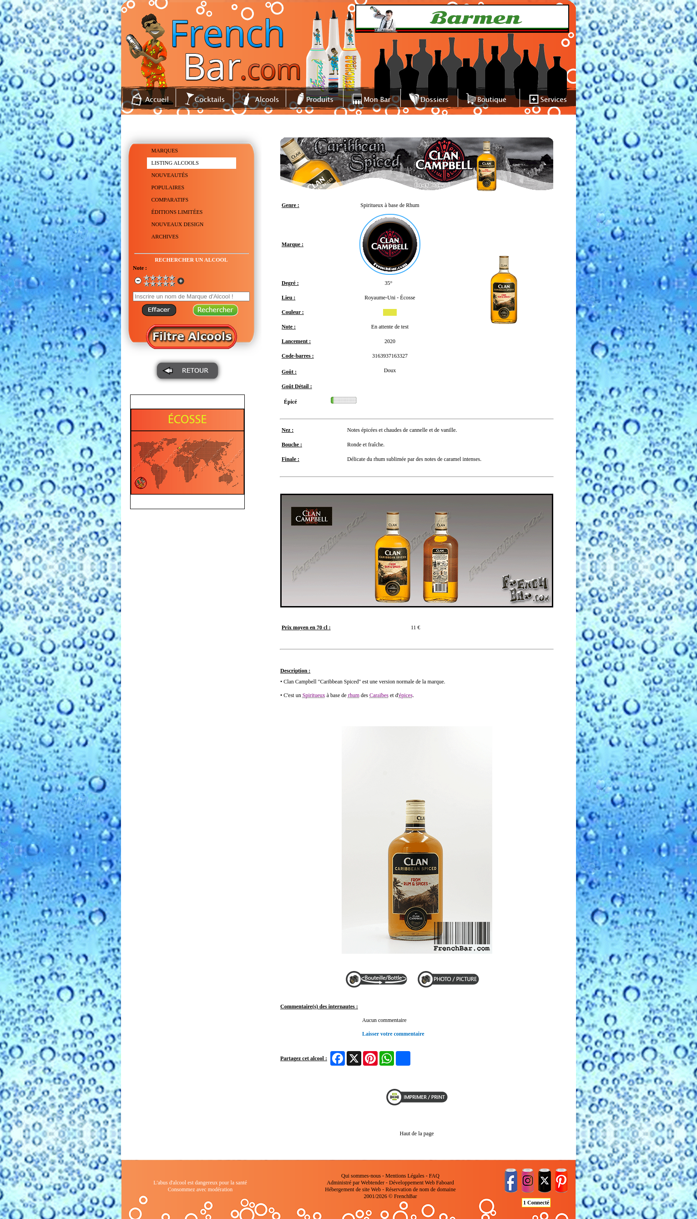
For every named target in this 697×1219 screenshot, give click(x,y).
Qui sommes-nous (361, 1176)
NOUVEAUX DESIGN (178, 224)
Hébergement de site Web (353, 1189)
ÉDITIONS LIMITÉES (177, 212)
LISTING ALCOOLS (175, 163)
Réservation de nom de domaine (420, 1189)
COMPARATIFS (170, 200)
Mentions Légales (404, 1176)
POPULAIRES (168, 187)
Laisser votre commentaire (393, 1034)
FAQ (434, 1176)
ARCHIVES (165, 236)
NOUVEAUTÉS (170, 175)
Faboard (445, 1182)
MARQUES (165, 150)
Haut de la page (417, 1133)
